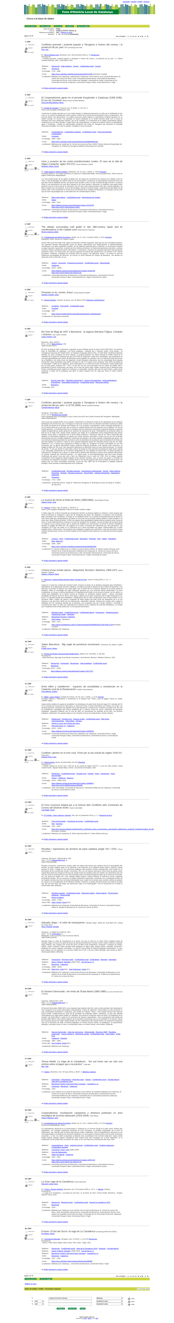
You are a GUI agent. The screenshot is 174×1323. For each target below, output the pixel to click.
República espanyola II (74, 380)
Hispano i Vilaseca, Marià (50, 574)
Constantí (55, 136)
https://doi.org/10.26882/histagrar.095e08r (67, 785)
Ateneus (79, 721)
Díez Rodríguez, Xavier (77, 969)
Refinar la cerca (66, 32)
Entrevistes (56, 1080)
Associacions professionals (91, 471)
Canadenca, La (92, 1084)
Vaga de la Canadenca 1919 (62, 1081)
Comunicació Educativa (52, 1239)
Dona (97, 774)
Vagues (88, 1080)
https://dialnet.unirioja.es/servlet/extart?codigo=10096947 (73, 783)
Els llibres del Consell (59, 415)
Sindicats (102, 1249)
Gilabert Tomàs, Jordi (49, 502)
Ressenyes (95, 55)
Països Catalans (58, 897)
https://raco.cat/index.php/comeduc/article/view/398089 (72, 1261)
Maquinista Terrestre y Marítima (63, 617)
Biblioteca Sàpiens (89, 1072)
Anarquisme (56, 960)
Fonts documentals (104, 132)
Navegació (84, 539)
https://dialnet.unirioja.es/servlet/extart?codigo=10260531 (73, 731)
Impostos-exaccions (75, 473)
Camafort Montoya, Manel (50, 407)
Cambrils (55, 308)
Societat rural (67, 719)
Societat (63, 473)
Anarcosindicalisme (109, 380)
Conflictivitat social (87, 66)
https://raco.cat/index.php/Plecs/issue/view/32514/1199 (72, 74)
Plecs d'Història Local (51, 55)
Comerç (98, 66)
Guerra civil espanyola (92, 380)
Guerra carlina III (67, 1034)
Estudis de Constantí (51, 108)
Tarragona (55, 69)
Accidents (55, 306)
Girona (54, 778)
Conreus (55, 539)
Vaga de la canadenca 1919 (99, 1202)
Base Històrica (57, 344)
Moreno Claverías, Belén (50, 232)
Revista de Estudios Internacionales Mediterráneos (61, 654)
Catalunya (55, 265)
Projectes (92, 539)
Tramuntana (56, 934)
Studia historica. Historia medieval (55, 172)
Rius (99, 539)
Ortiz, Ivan (45, 49)
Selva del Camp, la (59, 726)
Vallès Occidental (58, 1155)
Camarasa (55, 1086)
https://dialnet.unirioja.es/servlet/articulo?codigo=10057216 (73, 1160)
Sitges (54, 200)
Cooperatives (56, 134)
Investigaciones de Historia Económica (57, 237)
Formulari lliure (144, 1289)
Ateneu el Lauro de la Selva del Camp (66, 723)
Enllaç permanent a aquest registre (56, 88)
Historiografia (105, 263)
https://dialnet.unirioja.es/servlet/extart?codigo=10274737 (72, 671)
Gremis (76, 66)
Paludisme (112, 539)
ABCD (89, 1318)
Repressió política (102, 382)
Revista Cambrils (50, 300)
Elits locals (105, 719)
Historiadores (66, 1080)
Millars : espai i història (52, 697)
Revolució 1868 (101, 1032)
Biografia (104, 960)
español (133, 2)
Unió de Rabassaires (59, 1152)
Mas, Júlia (45, 1066)
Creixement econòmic (75, 263)
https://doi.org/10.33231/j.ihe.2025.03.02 (66, 273)
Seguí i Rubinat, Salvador (50, 927)
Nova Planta (88, 473)
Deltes (104, 539)
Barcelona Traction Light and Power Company (69, 1084)
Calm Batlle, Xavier (48, 810)
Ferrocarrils (64, 306)
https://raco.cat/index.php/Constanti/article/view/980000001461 (75, 142)
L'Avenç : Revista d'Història (53, 1189)
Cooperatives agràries (73, 132)
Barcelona (54, 385)
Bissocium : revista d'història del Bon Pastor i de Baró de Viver (65, 580)
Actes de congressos (75, 1032)
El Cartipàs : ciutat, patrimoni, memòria (57, 815)
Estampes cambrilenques (95, 300)
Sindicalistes (94, 960)
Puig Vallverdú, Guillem (49, 691)
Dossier (101, 697)
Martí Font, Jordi (58, 969)
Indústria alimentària (101, 473)
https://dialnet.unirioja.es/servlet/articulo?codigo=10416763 (73, 271)
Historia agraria (49, 762)
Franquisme (100, 612)
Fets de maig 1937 (58, 380)
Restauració (56, 719)
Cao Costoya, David (59, 1043)
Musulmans (74, 663)
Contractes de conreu (75, 821)
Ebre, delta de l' (57, 541)
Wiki (97, 1318)
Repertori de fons (106, 815)
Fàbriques (70, 614)
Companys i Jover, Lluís (60, 1150)
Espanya (70, 778)
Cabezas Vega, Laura (49, 757)
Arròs (61, 539)
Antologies (112, 960)
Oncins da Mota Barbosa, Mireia (52, 103)
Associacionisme (58, 721)
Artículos (103, 172)
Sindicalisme (55, 382)
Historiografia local (58, 860)
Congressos (104, 774)
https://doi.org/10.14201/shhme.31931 (66, 207)
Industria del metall (59, 614)
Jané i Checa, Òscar (59, 902)
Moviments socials (82, 1034)
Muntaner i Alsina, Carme (50, 166)
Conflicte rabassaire (106, 1145)
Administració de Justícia (91, 197)
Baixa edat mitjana (58, 197)
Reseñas (82, 762)
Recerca (47, 508)
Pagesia (91, 774)
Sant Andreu (56, 619)
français (146, 2)
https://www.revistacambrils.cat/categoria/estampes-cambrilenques (76, 314)
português (126, 2)
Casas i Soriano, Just (49, 337)
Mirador (100, 1189)
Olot (53, 824)
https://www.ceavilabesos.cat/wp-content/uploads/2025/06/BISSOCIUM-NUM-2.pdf (82, 625)
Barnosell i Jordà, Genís (50, 1184)
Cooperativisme (57, 132)
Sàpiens (47, 1072)
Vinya (67, 1145)
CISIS (85, 1318)
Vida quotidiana (86, 663)
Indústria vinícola (76, 1145)
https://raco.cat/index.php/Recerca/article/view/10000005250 (74, 547)
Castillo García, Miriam (49, 648)
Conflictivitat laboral (87, 612)
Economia (62, 263)
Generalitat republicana (70, 382)
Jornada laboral (113, 1080)
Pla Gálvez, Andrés (48, 1234)
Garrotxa (59, 824)
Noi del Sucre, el (87, 962)
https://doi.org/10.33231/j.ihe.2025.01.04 (66, 1162)
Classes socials (79, 719)
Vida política (70, 721)
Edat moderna (66, 66)
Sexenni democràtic (59, 1032)
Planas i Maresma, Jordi (50, 1118)
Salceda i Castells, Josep (50, 295)
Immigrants (65, 663)
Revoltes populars (73, 471)
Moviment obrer (57, 612)
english (140, 2)
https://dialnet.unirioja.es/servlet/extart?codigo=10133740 (73, 205)
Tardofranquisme (112, 612)
